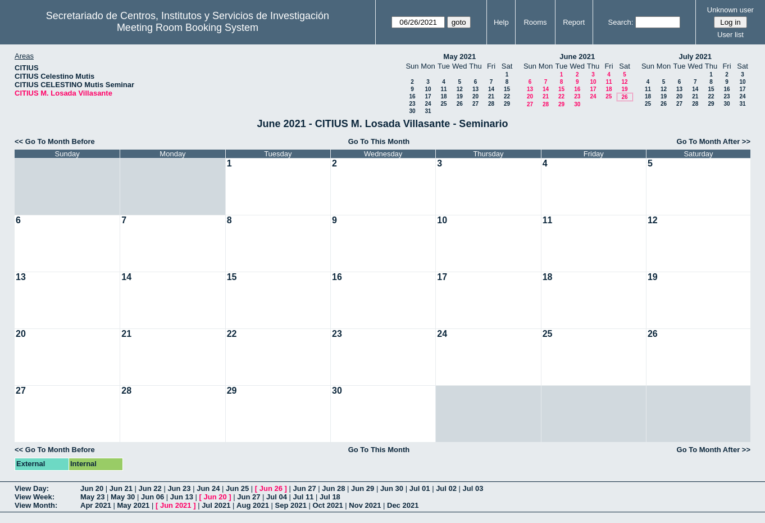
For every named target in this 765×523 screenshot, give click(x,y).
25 (443, 104)
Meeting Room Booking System (187, 27)
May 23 (92, 497)
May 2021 (459, 56)
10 (428, 89)
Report (574, 22)
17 (428, 96)
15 (507, 89)
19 (460, 96)
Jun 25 (237, 488)
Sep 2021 (291, 505)
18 (443, 96)
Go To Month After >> (713, 141)
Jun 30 (391, 488)
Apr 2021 (95, 505)
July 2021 (695, 56)
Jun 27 (304, 488)
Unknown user (730, 10)
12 (460, 89)
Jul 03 (473, 488)
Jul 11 (303, 497)
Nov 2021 (365, 505)
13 (475, 89)
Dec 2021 (402, 505)
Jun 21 (121, 488)
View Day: (32, 488)
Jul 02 (446, 488)
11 (443, 89)
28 (491, 104)
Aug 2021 (252, 505)
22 (507, 96)
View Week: (34, 497)
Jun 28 (333, 488)
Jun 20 (91, 488)
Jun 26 (271, 488)
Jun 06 (152, 497)
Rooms (535, 22)
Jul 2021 (216, 505)
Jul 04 (276, 497)
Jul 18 (330, 497)
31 (428, 111)
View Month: (36, 505)
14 (491, 89)
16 (412, 96)
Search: (621, 22)
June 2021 (577, 56)
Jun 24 (208, 488)
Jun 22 (150, 488)
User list (730, 34)
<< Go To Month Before (55, 141)
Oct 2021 (327, 505)
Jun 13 (181, 497)
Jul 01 (419, 488)
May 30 (123, 497)
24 (428, 104)
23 (412, 104)
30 (412, 111)
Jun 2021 (176, 505)
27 (475, 104)
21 (491, 96)
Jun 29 (362, 488)
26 (460, 104)
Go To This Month (379, 141)
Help (501, 22)
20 (475, 96)
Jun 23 (178, 488)
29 (507, 104)
